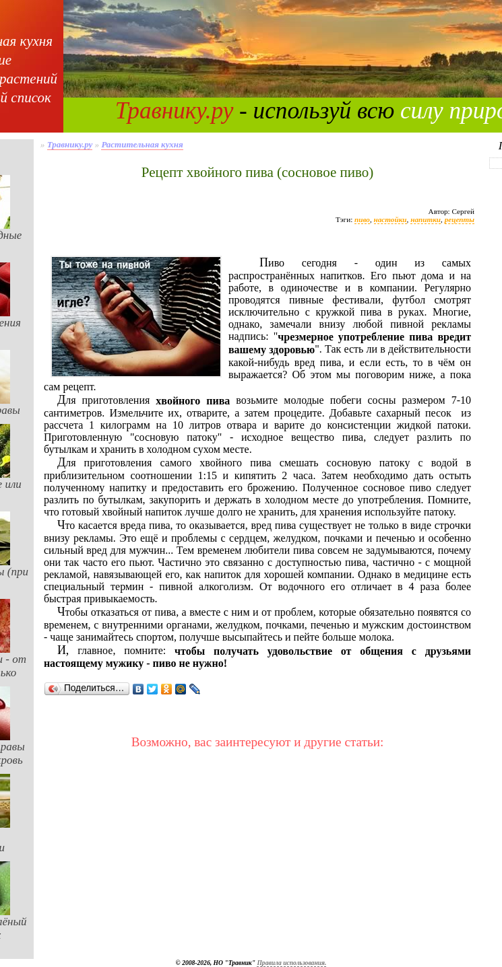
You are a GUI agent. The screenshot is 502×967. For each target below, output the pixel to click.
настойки (390, 219)
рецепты (459, 219)
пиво (362, 219)
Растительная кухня (142, 144)
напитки (425, 219)
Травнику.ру (174, 111)
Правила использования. (291, 962)
